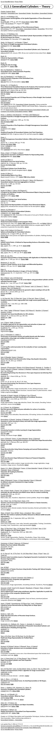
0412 (7, 674)
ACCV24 (3, 547)
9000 (26, 259)
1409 (7, 387)
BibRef (32, 22)
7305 (23, 223)
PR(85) (3, 411)
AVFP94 (3, 698)
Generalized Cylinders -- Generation (11, 720)
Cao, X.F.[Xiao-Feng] (15, 501)
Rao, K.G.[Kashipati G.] (7, 70)
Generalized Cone (13, 13)
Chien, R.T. (4, 703)
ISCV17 (3, 595)
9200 (17, 73)
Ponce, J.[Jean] (5, 153)
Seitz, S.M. (10, 614)
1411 (7, 342)
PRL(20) (3, 283)
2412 (10, 548)
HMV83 (3, 60)
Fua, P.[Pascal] (8, 371)
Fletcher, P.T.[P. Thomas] (23, 286)
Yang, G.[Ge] (42, 528)
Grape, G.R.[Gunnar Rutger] (9, 220)
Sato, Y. (3, 679)
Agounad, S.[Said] (6, 588)
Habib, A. (18, 334)
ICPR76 (3, 201)
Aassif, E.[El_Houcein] (18, 588)
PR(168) (3, 504)
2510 (9, 535)
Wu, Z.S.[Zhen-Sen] (16, 298)
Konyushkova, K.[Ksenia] (8, 419)
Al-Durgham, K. (10, 334)
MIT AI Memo (9, 23)
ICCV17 (3, 460)
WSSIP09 (3, 629)
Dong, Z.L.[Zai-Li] (32, 669)
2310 (9, 496)
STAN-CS (49, 223)
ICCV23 (3, 560)
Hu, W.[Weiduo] (14, 407)
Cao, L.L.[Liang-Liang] (7, 658)
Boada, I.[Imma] (14, 490)
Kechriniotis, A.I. (5, 624)
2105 (7, 583)
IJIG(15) (3, 361)
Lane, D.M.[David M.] (16, 278)
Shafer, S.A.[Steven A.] (7, 42)
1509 (7, 362)
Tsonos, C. (23, 624)
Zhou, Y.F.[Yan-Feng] (7, 528)
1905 (9, 425)
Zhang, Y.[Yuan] (38, 553)
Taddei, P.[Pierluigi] (14, 310)
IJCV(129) (3, 442)
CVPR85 (3, 213)
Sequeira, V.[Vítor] (6, 312)
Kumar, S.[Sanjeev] (17, 357)
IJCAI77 (3, 206)
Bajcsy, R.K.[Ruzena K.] (36, 180)
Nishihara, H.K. (13, 16)
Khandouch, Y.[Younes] (32, 588)
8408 (6, 237)
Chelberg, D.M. (11, 687)
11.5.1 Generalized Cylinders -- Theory (27, 6)
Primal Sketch (26, 22)
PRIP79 (3, 170)
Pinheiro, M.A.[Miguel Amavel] (26, 367)
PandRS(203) (4, 494)
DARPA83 (3, 46)
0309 (9, 185)
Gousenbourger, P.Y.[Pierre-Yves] (20, 603)
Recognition (41, 29)
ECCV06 (3, 662)
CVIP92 (3, 73)
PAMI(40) (3, 376)
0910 (7, 641)
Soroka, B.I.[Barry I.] (7, 160)
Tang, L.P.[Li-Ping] (6, 636)
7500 (17, 713)
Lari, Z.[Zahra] (5, 322)
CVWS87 (3, 691)
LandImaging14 (5, 350)
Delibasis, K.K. (15, 624)
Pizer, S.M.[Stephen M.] (14, 288)
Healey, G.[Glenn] (18, 153)
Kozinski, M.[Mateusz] (20, 395)
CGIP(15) (3, 163)
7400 (17, 706)
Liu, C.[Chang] (5, 407)
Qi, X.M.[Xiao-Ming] (27, 553)
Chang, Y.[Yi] (25, 501)
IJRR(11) (3, 266)
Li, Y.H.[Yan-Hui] (5, 298)
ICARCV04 (4, 672)
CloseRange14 (5, 340)
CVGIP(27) (4, 234)
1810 (9, 413)
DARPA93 (6, 104)
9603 (11, 92)
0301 (9, 293)
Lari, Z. (3, 334)
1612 (7, 475)
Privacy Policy (19, 2)
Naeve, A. (3, 694)
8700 (28, 246)
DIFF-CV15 (4, 607)
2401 (7, 562)
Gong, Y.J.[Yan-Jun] (28, 298)
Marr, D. (3, 16)
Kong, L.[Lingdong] (25, 513)
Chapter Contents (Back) (8, 11)
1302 (9, 317)
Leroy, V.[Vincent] (6, 438)
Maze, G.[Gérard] (45, 588)
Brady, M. (3, 56)
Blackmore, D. (5, 262)
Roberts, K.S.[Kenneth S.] (8, 210)
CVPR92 (3, 682)
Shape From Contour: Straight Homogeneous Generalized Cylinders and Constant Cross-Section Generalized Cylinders (25, 110)
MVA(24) (3, 316)
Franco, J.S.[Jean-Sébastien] (20, 438)
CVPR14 (3, 385)
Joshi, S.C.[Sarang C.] (37, 286)
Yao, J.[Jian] (4, 310)
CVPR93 (3, 101)
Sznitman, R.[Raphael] (24, 369)
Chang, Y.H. (13, 703)
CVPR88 (3, 80)
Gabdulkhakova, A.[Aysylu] (9, 578)
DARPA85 (6, 215)
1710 (7, 597)
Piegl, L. (3, 240)
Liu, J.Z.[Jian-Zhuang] (20, 658)
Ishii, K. (16, 679)
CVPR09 (3, 650)
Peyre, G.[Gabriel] (32, 646)
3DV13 (3, 617)
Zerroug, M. (4, 85)
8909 (11, 122)
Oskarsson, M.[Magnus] (21, 543)
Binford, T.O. (13, 710)
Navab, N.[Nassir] (43, 468)
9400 (11, 698)
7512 (28, 39)
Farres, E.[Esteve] (45, 490)
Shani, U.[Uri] (5, 230)
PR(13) (3, 184)
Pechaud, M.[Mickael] (7, 646)
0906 (7, 631)
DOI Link (3, 342)
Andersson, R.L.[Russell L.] (21, 180)
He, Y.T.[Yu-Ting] (15, 553)
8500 (17, 213)
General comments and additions (11, 726)
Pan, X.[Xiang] (5, 278)
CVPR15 (3, 484)
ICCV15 (3, 432)
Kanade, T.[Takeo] (22, 42)
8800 (27, 82)
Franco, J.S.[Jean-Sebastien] (29, 468)
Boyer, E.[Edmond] (34, 438)
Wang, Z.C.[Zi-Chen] (32, 528)
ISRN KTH (6, 700)
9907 (29, 283)
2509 (9, 522)
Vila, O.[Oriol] (5, 490)
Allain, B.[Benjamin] (14, 468)
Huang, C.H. (4, 468)
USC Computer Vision (20, 92)
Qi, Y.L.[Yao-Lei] (5, 553)
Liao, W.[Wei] (5, 567)
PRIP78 (3, 196)
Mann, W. (28, 687)
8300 (18, 46)
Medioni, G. (18, 70)
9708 (36, 273)
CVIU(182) (4, 423)
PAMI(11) (3, 120)
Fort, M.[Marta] (34, 490)
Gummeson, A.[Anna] (7, 543)
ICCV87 (3, 129)
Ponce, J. (3, 115)
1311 (7, 619)
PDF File (3, 94)
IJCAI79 (3, 66)
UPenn (29, 177)
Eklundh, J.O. (13, 694)
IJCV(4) (3, 142)
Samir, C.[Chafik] (6, 603)
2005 (7, 401)
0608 (10, 664)
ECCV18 (3, 451)
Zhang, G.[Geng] (40, 298)
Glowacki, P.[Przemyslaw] (8, 367)
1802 (7, 378)
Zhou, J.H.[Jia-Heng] (19, 528)
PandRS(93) (4, 328)
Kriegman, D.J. (20, 687)
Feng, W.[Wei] (15, 513)
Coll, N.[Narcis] (24, 490)
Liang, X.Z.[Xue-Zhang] (19, 669)
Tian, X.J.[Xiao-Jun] (43, 669)
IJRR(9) (3, 259)
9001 (14, 144)
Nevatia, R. (14, 85)
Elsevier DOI (4, 165)
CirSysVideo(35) (5, 518)
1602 (7, 433)
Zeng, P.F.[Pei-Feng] (17, 636)
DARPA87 (3, 134)
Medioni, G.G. (22, 76)
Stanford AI (29, 223)
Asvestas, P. (38, 624)
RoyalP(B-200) (5, 22)
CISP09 (3, 640)
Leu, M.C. (10, 256)
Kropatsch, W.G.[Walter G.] (25, 578)
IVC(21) (3, 292)
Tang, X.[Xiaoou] (32, 658)
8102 (14, 165)
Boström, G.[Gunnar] (42, 310)
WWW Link (4, 305)
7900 (15, 66)
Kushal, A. (4, 614)
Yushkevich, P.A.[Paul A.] (8, 286)
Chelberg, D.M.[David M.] (14, 115)
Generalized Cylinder (25, 13)
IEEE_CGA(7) (4, 246)
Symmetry (4, 13)
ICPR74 (3, 706)
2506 (9, 506)
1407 (9, 329)
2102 (10, 444)
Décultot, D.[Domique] (7, 590)
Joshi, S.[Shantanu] (36, 603)
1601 (7, 609)
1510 (7, 485)
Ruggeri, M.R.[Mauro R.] (27, 310)
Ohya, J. (8, 679)
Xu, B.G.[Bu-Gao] (29, 636)
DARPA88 (6, 150)
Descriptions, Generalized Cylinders (42, 13)
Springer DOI (4, 144)
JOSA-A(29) (4, 304)
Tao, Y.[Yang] (4, 501)
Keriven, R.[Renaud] (20, 646)
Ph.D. (2, 177)
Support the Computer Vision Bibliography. (28, 727)
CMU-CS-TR (4, 53)
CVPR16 (3, 473)
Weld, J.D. (4, 256)
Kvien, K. (3, 269)
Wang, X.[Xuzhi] (5, 513)
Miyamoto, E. (5, 710)
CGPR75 (3, 713)
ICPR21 (3, 581)
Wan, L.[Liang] (36, 513)
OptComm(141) (5, 273)
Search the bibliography (8, 727)
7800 (36, 22)
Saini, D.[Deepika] (6, 357)
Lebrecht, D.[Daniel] (12, 369)
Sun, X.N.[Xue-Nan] (6, 669)
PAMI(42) (3, 399)
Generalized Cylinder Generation (25, 104)
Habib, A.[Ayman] (15, 322)
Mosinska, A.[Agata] (7, 395)
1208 (9, 305)
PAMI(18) (3, 90)
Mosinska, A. (39, 367)
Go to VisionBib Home (7, 2)
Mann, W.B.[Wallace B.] (32, 115)
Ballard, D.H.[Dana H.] (16, 230)
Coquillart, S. (4, 249)
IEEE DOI (3, 82)
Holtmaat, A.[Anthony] (39, 369)
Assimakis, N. (31, 624)
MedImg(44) (4, 532)
